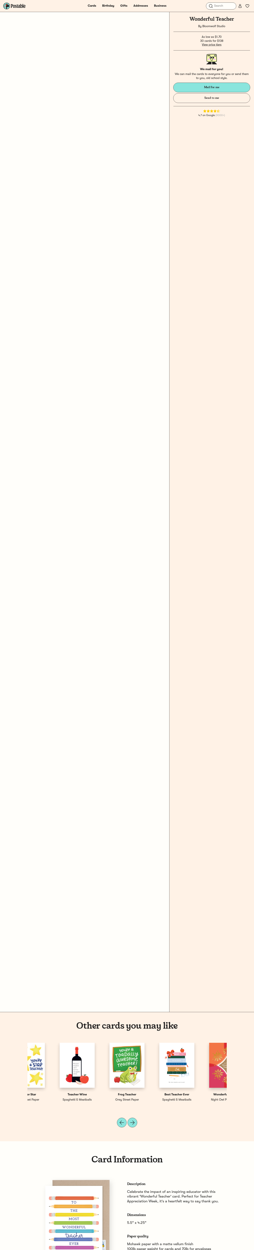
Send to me (211, 97)
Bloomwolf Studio (213, 26)
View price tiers (211, 44)
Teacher (102, 1094)
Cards (92, 5)
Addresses (140, 5)
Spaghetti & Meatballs (151, 1099)
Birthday (108, 5)
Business (160, 5)
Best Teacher (152, 1094)
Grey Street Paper (202, 1099)
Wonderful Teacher (52, 1094)
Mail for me (211, 87)
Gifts (123, 5)
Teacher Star (201, 1094)
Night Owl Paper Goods (52, 1099)
